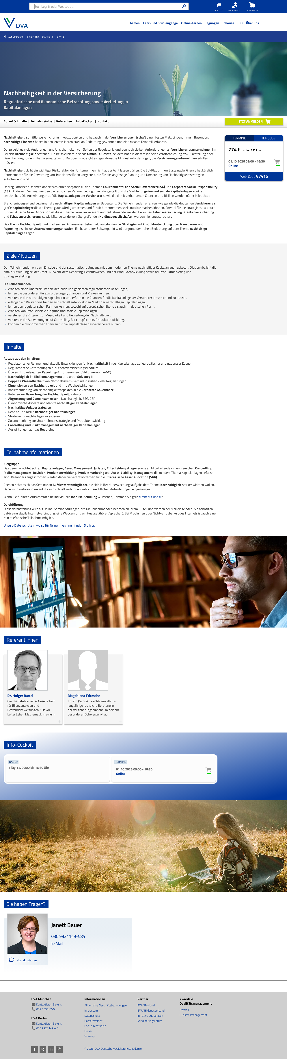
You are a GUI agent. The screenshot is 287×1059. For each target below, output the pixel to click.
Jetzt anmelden (250, 121)
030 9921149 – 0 (47, 1028)
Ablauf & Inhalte (15, 121)
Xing (43, 1049)
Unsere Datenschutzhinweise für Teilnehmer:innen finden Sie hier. (49, 525)
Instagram (59, 1049)
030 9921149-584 (68, 936)
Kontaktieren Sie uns (49, 1004)
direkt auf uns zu (150, 496)
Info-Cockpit (85, 121)
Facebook (34, 1049)
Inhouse (268, 138)
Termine (239, 138)
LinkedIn (51, 1049)
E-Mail (57, 943)
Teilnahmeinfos (42, 121)
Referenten (64, 121)
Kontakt (103, 121)
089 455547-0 (45, 1009)
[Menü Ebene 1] (133, 26)
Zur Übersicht (15, 36)
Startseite (47, 36)
